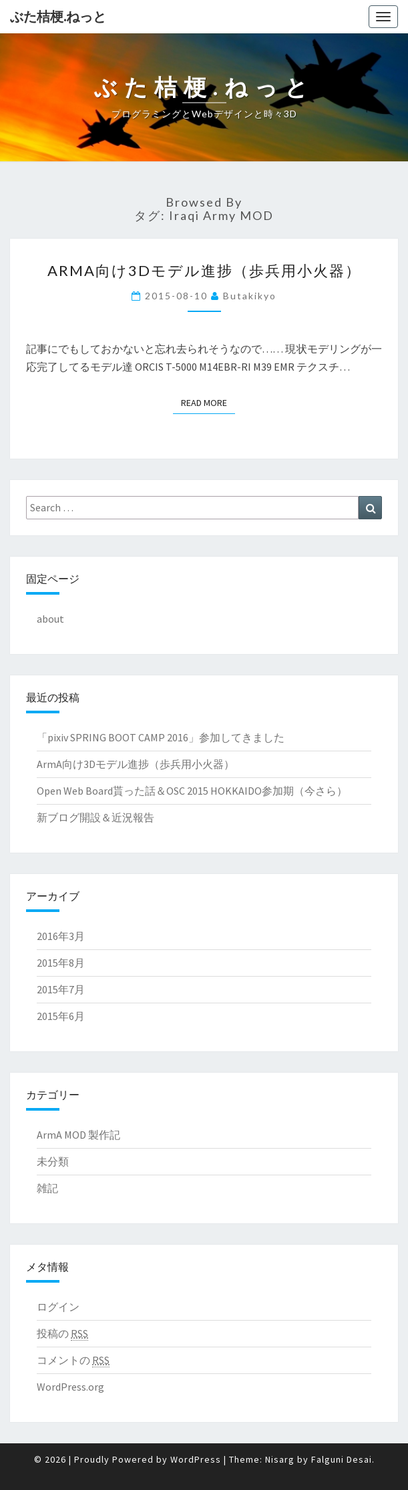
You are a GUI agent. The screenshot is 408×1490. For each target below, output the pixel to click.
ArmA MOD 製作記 (78, 1134)
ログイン (58, 1306)
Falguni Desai (341, 1459)
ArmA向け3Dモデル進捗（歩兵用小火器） (204, 270)
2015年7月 (61, 989)
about (50, 618)
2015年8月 (61, 962)
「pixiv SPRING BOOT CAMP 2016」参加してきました (160, 737)
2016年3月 (61, 936)
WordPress (195, 1459)
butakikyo (249, 295)
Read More (208, 402)
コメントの (73, 1360)
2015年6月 (61, 1016)
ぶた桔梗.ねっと (58, 16)
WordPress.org (70, 1386)
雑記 (47, 1188)
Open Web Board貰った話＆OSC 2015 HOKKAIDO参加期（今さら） (192, 790)
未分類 (53, 1161)
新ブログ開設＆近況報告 (95, 817)
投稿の (62, 1334)
